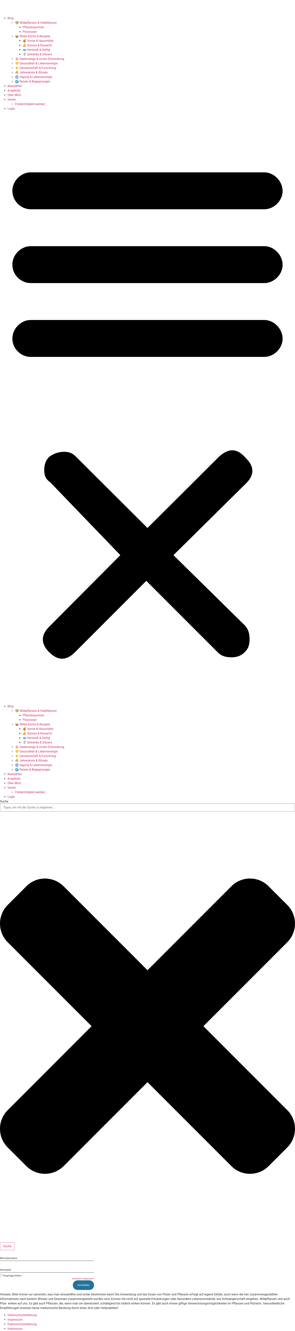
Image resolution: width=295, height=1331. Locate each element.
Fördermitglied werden (30, 104)
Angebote (14, 90)
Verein (12, 99)
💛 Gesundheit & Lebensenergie (36, 63)
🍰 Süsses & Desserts (37, 45)
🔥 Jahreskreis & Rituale (31, 72)
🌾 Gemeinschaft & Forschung (35, 68)
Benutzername (8, 1258)
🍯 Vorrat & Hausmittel (38, 41)
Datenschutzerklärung (22, 1315)
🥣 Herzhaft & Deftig (36, 50)
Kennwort (5, 1269)
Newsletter (15, 86)
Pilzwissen (30, 32)
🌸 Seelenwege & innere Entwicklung (39, 59)
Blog (11, 18)
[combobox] (147, 807)
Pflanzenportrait (33, 27)
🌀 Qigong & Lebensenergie (33, 77)
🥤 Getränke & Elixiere (37, 54)
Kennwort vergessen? (83, 1278)
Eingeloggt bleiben (11, 1275)
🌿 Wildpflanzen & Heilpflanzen (36, 22)
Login (11, 108)
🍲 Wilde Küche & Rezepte (32, 36)
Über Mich (14, 95)
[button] (147, 407)
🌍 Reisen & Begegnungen (32, 81)
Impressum (15, 1319)
